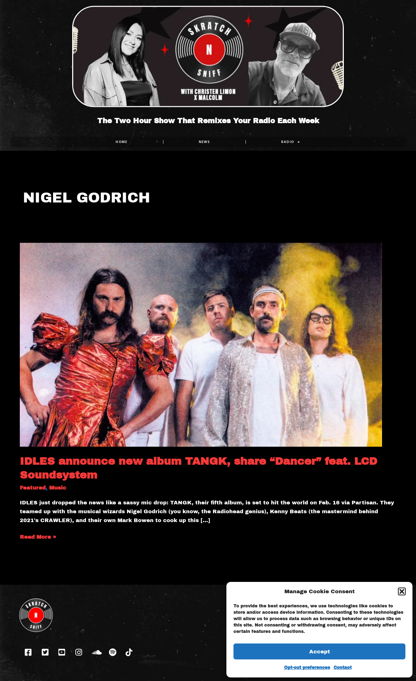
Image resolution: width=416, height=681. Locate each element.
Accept (319, 651)
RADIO (290, 142)
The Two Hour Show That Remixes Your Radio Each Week (208, 121)
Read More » (38, 536)
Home (121, 141)
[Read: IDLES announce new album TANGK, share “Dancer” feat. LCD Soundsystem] (201, 344)
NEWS (204, 141)
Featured (33, 488)
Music (57, 488)
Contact (343, 667)
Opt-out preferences (307, 667)
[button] (401, 591)
